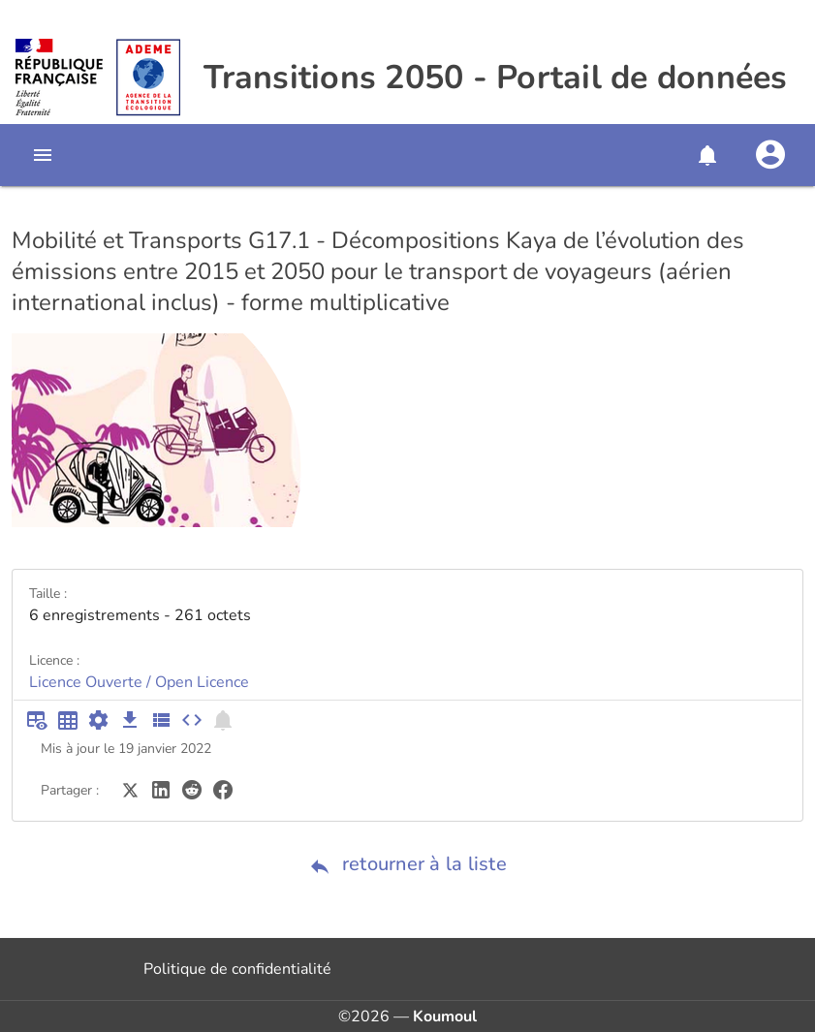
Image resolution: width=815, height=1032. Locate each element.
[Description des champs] (160, 719)
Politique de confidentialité (237, 969)
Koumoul (445, 1016)
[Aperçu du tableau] (36, 719)
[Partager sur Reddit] (191, 788)
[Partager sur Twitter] (129, 788)
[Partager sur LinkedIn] (160, 788)
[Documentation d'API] (98, 719)
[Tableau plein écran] (67, 719)
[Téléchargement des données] (129, 719)
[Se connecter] (770, 155)
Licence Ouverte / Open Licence (139, 682)
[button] (706, 155)
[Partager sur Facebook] (222, 788)
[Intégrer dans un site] (191, 719)
